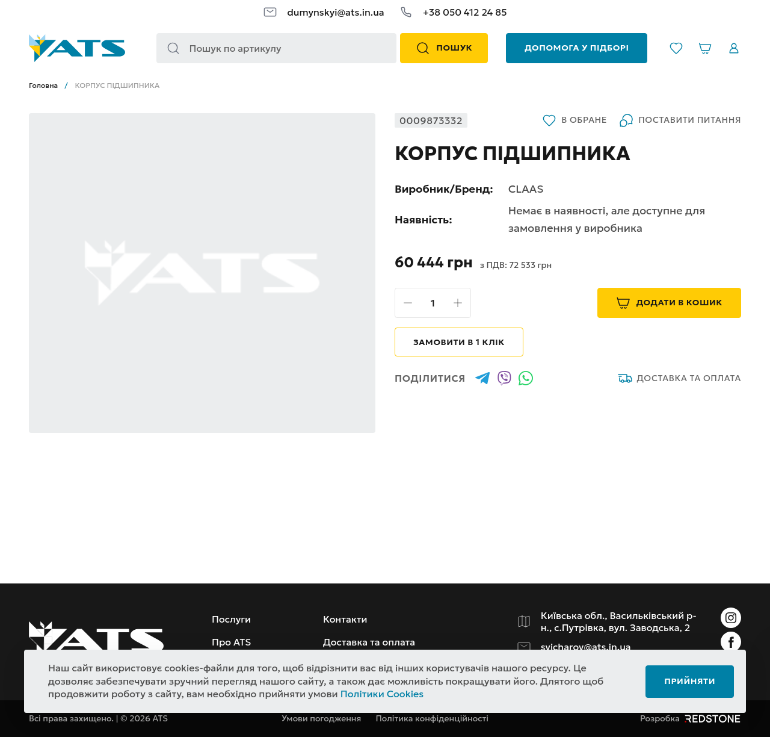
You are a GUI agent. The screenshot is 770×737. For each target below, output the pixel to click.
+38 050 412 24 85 (465, 12)
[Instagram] (731, 618)
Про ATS (231, 642)
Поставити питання (680, 120)
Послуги (231, 619)
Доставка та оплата (679, 378)
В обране (574, 120)
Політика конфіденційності (431, 718)
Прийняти (689, 681)
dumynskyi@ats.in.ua (335, 12)
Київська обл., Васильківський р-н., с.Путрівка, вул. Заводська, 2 (619, 621)
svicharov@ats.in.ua (586, 647)
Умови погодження (321, 718)
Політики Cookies (382, 694)
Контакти (345, 619)
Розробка (690, 718)
